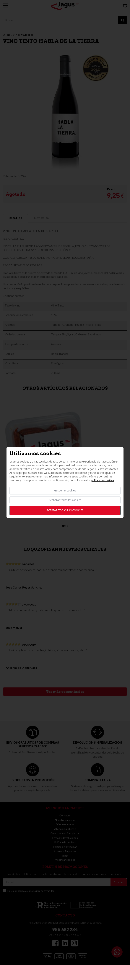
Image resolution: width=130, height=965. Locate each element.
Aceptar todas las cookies (65, 510)
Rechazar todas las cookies (65, 500)
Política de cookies (102, 480)
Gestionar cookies (65, 490)
